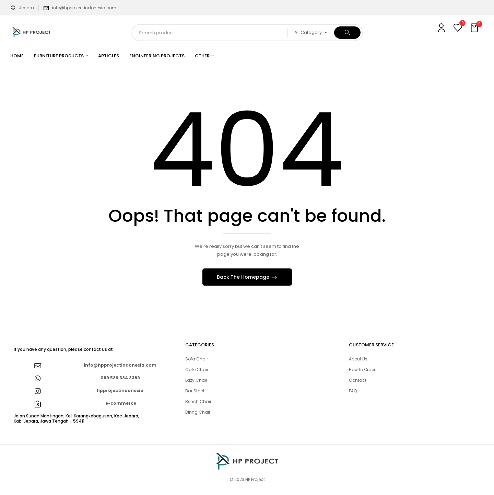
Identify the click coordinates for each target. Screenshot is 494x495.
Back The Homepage (244, 277)
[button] (475, 28)
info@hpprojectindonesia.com (84, 8)
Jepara (22, 8)
